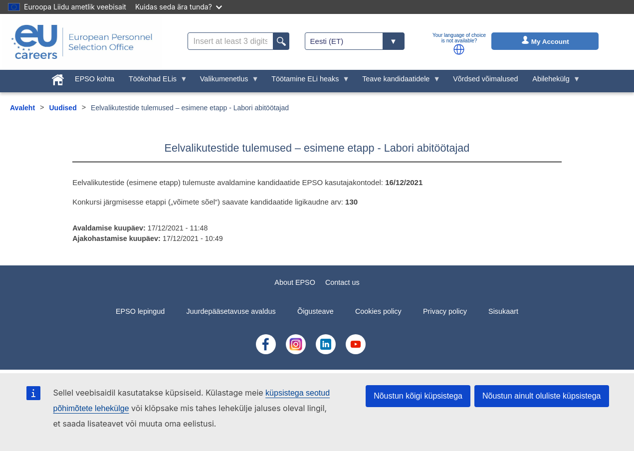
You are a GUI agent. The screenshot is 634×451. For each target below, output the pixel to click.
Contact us (342, 282)
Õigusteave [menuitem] (315, 311)
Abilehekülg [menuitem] (552, 81)
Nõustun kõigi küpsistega (418, 396)
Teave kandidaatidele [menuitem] (397, 81)
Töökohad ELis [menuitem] (155, 81)
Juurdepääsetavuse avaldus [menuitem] (231, 311)
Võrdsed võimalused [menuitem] (485, 79)
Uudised (62, 108)
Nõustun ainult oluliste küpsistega (541, 396)
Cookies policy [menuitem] (378, 311)
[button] (459, 49)
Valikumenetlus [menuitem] (226, 81)
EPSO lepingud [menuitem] (140, 311)
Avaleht (22, 108)
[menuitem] (58, 78)
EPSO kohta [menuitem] (94, 79)
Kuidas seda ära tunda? (178, 6)
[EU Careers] (82, 42)
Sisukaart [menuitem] (503, 311)
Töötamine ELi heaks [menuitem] (307, 81)
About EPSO (294, 282)
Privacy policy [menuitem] (445, 311)
